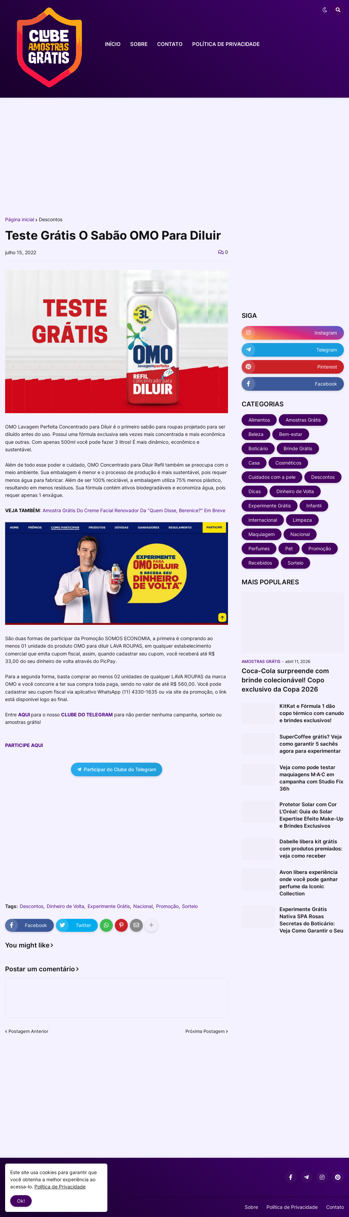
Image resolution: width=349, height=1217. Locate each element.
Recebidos (260, 563)
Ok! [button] (21, 1201)
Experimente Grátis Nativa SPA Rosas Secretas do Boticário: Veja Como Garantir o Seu (311, 920)
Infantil (313, 505)
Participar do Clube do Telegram (116, 769)
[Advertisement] (174, 156)
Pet (289, 548)
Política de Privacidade (292, 1207)
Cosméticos (288, 463)
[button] (324, 10)
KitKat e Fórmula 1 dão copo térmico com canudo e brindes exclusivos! (311, 713)
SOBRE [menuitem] (139, 44)
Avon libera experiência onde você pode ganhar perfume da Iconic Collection (308, 883)
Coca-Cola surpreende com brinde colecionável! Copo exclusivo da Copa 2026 (285, 680)
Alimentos (259, 420)
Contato (335, 1207)
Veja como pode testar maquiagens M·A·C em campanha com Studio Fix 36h (311, 778)
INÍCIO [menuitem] (113, 44)
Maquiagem (261, 534)
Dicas (254, 491)
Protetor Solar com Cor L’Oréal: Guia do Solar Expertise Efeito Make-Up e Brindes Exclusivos (311, 815)
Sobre (251, 1207)
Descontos (50, 219)
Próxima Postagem (205, 1031)
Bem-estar (290, 434)
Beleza (255, 434)
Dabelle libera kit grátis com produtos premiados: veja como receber (310, 848)
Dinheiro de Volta (65, 906)
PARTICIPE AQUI (24, 745)
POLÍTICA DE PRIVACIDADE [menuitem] (226, 44)
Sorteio (190, 906)
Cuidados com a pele (271, 477)
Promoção (167, 906)
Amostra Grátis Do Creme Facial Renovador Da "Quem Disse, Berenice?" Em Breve (134, 510)
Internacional (262, 520)
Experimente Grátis (109, 906)
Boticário (258, 448)
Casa (254, 463)
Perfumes (259, 548)
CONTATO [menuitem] (170, 44)
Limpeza (302, 520)
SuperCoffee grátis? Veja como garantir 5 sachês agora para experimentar (310, 743)
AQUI (24, 714)
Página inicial (19, 219)
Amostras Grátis (303, 420)
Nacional (143, 906)
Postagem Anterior (28, 1031)
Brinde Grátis (298, 448)
